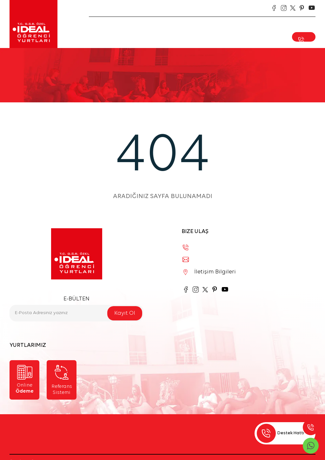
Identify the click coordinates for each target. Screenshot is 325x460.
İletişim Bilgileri (209, 272)
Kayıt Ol (124, 313)
